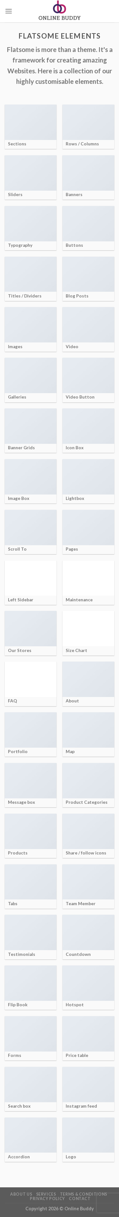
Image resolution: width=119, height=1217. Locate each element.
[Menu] (8, 11)
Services (46, 1194)
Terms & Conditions (83, 1194)
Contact (79, 1198)
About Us (21, 1194)
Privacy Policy (47, 1198)
